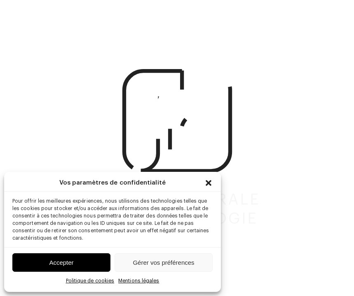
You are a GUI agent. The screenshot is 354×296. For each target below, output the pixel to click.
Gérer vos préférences (163, 262)
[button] (208, 183)
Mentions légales (138, 280)
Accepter (61, 262)
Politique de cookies (90, 280)
